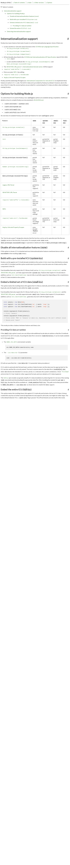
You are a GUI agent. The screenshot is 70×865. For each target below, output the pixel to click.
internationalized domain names (33, 73)
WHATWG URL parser (14, 73)
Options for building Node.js (16, 20)
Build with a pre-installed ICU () (23, 26)
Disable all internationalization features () (24, 22)
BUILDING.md (38, 106)
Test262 (6, 476)
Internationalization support (12, 17)
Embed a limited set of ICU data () (24, 29)
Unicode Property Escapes (15, 84)
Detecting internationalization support (19, 38)
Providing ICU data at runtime (22, 32)
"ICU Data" (65, 378)
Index (17, 8)
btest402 (7, 473)
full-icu (6, 384)
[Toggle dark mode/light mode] (67, 3)
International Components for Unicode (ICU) (40, 87)
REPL (15, 78)
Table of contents (7, 8)
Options (37, 8)
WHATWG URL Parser (10, 199)
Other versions (27, 8)
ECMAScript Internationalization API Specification (40, 63)
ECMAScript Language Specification (47, 53)
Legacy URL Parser (8, 191)
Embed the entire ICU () (20, 35)
